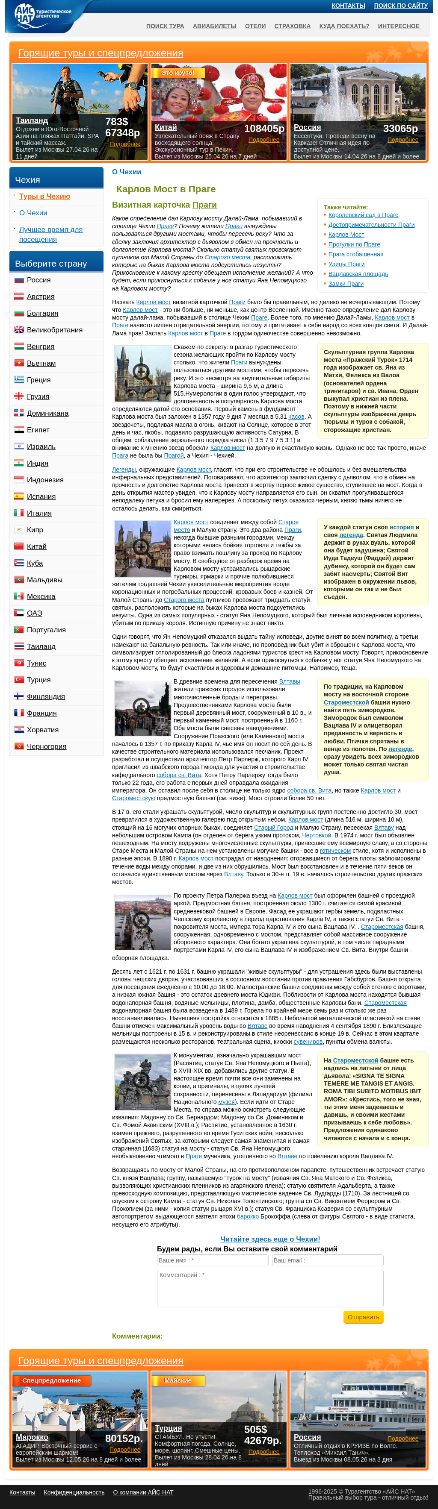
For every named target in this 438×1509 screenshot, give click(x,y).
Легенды (124, 469)
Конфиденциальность (74, 1492)
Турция (39, 680)
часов (296, 416)
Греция (39, 380)
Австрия (41, 297)
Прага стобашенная (355, 254)
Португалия (46, 630)
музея (227, 1101)
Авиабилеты (215, 26)
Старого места (227, 257)
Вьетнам (41, 363)
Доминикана (47, 413)
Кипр (35, 530)
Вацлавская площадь (358, 273)
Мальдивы (44, 580)
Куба (35, 563)
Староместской (346, 702)
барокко (248, 1216)
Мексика (41, 597)
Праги (204, 204)
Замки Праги (346, 283)
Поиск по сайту (401, 5)
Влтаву (384, 827)
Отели (255, 26)
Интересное (399, 26)
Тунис (36, 663)
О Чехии (127, 172)
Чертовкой (316, 835)
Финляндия (46, 697)
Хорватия (43, 730)
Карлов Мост (346, 234)
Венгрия (41, 347)
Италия (39, 513)
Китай (37, 547)
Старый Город (273, 827)
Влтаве (258, 1025)
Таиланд (41, 647)
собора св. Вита (179, 775)
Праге (165, 226)
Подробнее (125, 1449)
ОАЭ (34, 613)
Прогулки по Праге (354, 244)
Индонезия (45, 480)
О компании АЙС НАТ (143, 1492)
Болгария (43, 313)
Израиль (41, 447)
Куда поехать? (345, 26)
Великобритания (55, 330)
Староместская (382, 926)
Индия (37, 463)
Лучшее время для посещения (51, 235)
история (402, 527)
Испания (41, 497)
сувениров (308, 1041)
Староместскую (133, 798)
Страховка (293, 26)
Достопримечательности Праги (371, 224)
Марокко (32, 1437)
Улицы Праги (346, 264)
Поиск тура (165, 26)
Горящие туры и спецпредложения (100, 1360)
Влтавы (289, 681)
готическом (335, 850)
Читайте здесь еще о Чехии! (270, 1239)
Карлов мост (154, 302)
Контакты (348, 5)
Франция (42, 713)
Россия (39, 280)
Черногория (47, 747)
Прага (120, 455)
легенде (400, 749)
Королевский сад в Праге (363, 214)
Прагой (173, 455)
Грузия (38, 397)
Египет (38, 430)
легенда (351, 534)
